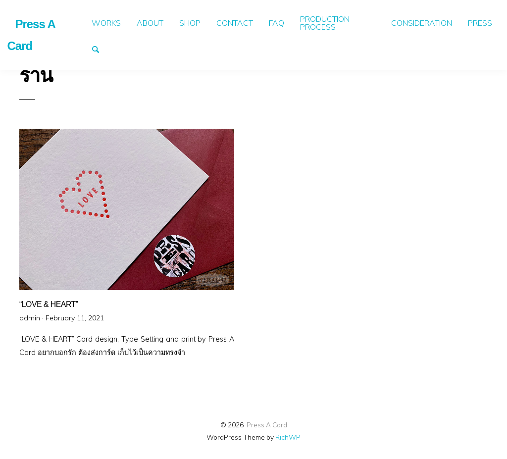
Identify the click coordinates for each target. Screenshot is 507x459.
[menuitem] (106, 23)
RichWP (288, 437)
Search (100, 48)
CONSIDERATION (421, 23)
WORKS (106, 23)
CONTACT (234, 23)
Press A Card (267, 424)
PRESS (480, 23)
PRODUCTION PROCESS (325, 23)
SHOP (190, 23)
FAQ (276, 23)
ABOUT (150, 23)
